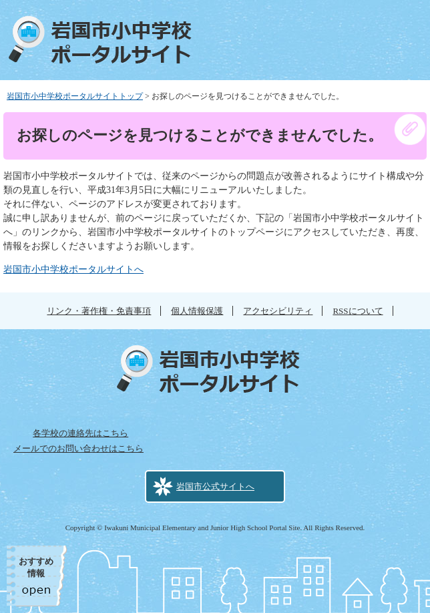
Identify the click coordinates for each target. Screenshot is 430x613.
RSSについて (358, 311)
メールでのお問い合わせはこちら (78, 448)
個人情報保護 (197, 311)
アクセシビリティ (277, 311)
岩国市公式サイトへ (215, 486)
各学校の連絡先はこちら (80, 433)
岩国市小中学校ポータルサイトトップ (75, 96)
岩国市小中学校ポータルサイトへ (73, 269)
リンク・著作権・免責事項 (99, 311)
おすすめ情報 (36, 567)
